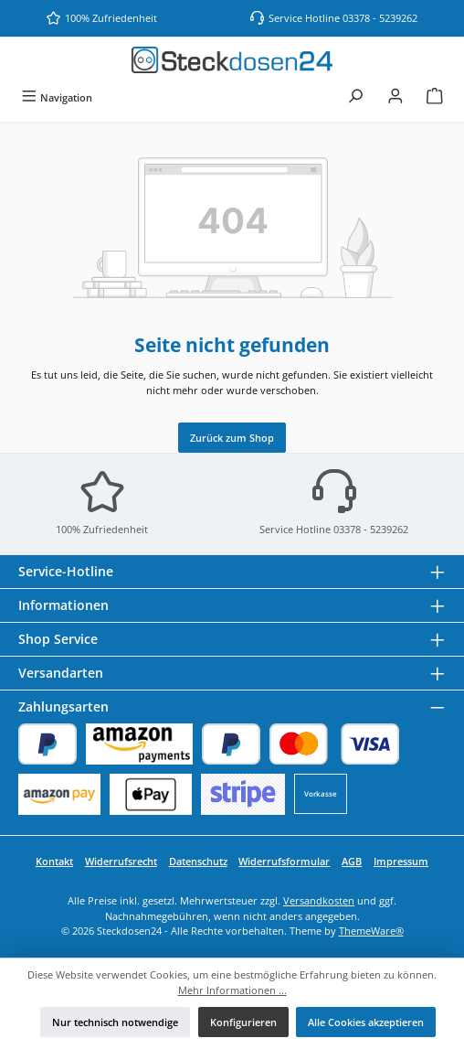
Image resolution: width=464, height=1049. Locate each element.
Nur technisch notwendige (115, 1022)
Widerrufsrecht (121, 861)
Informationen (63, 605)
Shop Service (58, 639)
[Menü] (56, 97)
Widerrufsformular (284, 861)
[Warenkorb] (435, 97)
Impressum (401, 861)
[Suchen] (355, 97)
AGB (352, 861)
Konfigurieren (243, 1022)
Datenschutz (198, 861)
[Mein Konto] (395, 97)
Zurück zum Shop (232, 437)
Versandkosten (318, 900)
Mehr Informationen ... (232, 990)
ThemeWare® (371, 930)
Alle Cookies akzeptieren (366, 1022)
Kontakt (54, 861)
